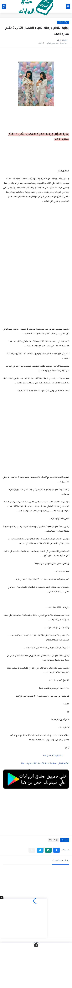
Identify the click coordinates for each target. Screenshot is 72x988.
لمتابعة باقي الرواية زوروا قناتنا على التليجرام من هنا (45, 764)
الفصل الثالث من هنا (54, 756)
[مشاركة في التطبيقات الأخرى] (31, 850)
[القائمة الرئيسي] (68, 6)
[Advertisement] (36, 288)
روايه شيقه (63, 22)
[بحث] (4, 6)
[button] (56, 850)
